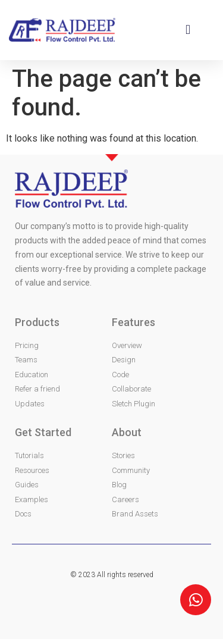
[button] (187, 30)
